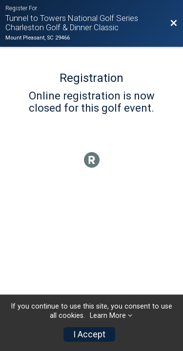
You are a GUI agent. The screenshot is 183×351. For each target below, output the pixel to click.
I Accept (89, 334)
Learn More (108, 316)
